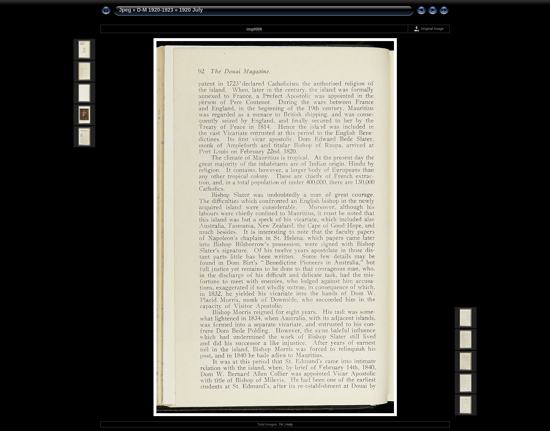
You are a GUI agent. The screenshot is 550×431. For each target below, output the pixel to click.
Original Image (428, 29)
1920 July (191, 10)
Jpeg (125, 10)
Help (289, 424)
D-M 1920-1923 (155, 10)
